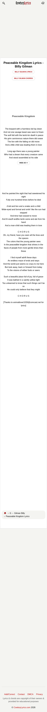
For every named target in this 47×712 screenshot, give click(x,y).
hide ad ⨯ (23, 163)
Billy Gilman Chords (23, 78)
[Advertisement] (23, 31)
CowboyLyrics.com (22, 707)
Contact (21, 694)
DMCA (30, 694)
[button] (3, 3)
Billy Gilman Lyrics (23, 72)
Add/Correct (9, 694)
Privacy (39, 694)
